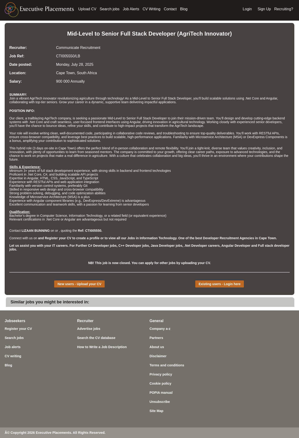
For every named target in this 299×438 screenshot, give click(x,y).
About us (157, 347)
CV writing (13, 356)
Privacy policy (161, 374)
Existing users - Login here (220, 284)
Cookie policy (160, 383)
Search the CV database (96, 338)
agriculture (99, 156)
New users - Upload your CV (79, 284)
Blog (184, 9)
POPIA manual (161, 392)
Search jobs (110, 9)
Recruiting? (283, 9)
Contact (170, 9)
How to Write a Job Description (102, 347)
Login (247, 9)
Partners (156, 338)
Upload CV (87, 9)
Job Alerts (131, 9)
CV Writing (151, 9)
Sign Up (264, 9)
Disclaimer (158, 356)
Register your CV (18, 329)
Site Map (156, 411)
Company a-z (160, 329)
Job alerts (13, 347)
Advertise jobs (88, 329)
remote (160, 148)
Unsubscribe (160, 402)
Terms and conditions (167, 365)
